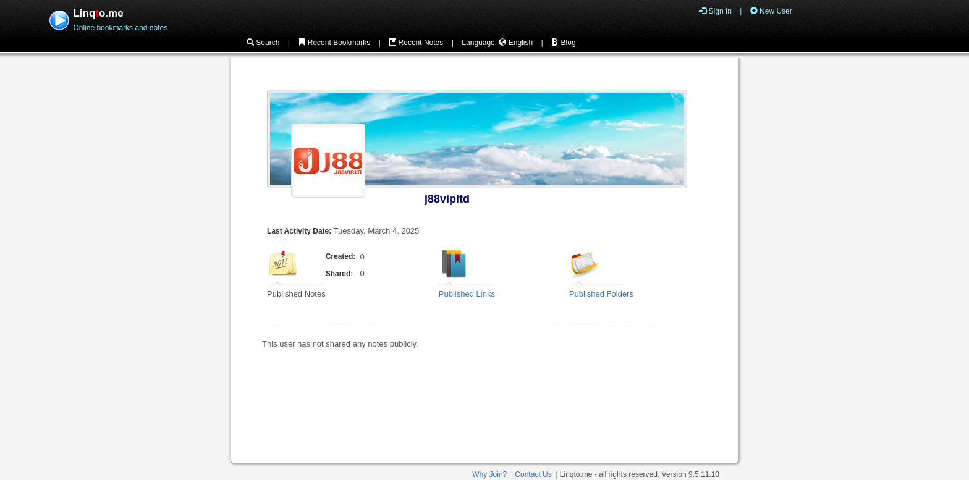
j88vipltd (447, 199)
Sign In (715, 11)
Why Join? (489, 474)
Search (263, 42)
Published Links (467, 293)
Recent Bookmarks (334, 42)
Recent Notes (416, 42)
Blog (563, 42)
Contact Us (533, 474)
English (516, 42)
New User (771, 11)
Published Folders (601, 293)
